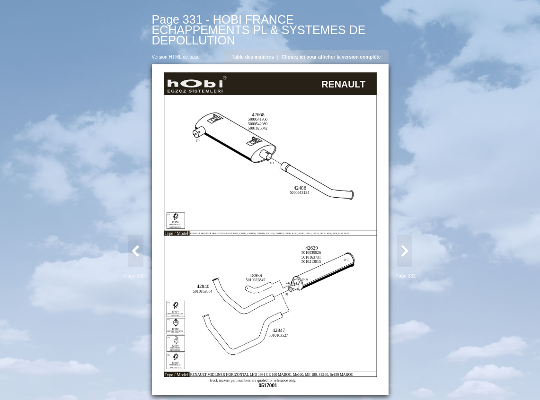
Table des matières (253, 57)
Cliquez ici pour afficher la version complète (331, 57)
